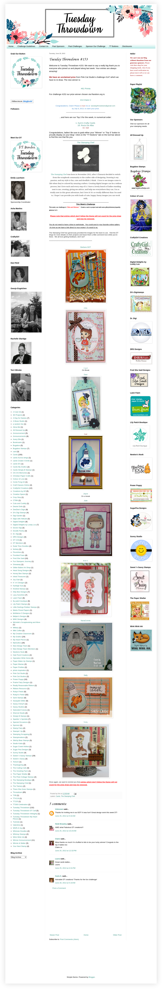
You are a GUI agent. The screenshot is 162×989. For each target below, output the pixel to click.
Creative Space (19, 494)
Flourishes (17, 552)
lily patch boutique (20, 601)
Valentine (16, 825)
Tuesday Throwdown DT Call (24, 811)
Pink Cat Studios (19, 676)
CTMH (15, 500)
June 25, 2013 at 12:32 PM (65, 851)
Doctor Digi (17, 528)
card (14, 452)
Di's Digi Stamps (19, 513)
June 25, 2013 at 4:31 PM (65, 868)
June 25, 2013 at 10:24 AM (65, 831)
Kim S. (85, 561)
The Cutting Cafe (19, 768)
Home (10, 46)
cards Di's (17, 464)
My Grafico (17, 637)
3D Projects (17, 415)
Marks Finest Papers (21, 610)
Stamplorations (19, 737)
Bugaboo (16, 445)
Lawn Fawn (17, 598)
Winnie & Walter (19, 843)
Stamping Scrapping (21, 734)
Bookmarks (17, 442)
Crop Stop (17, 497)
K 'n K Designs (19, 583)
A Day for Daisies (20, 418)
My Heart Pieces (19, 640)
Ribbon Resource (20, 689)
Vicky (86, 722)
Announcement (19, 433)
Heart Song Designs (21, 570)
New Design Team (20, 646)
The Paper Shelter (20, 774)
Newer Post (54, 935)
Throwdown (17, 792)
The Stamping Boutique (22, 780)
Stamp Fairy (18, 728)
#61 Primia (85, 88)
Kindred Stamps (19, 589)
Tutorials (16, 822)
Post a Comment (59, 888)
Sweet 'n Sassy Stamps (22, 756)
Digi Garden (17, 516)
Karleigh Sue (18, 586)
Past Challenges (75, 46)
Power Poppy (18, 679)
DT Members (18, 543)
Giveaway (17, 564)
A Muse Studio (18, 421)
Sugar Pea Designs (20, 750)
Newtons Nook (19, 652)
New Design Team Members (24, 649)
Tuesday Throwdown (21, 808)
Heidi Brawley (61, 824)
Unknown (59, 809)
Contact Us (43, 46)
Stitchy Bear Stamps (21, 740)
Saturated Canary (20, 710)
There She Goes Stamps (23, 789)
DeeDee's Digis (19, 510)
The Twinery (18, 786)
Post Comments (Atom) (69, 939)
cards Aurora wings (20, 458)
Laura (57, 859)
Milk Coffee (17, 631)
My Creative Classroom (22, 634)
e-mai (82, 106)
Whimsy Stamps (19, 834)
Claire (57, 839)
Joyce (85, 494)
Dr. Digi (16, 534)
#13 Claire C (85, 100)
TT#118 (16, 798)
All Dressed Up (19, 430)
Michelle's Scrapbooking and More (26, 622)
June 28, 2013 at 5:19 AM (65, 883)
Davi (85, 375)
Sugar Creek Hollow (21, 747)
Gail (85, 434)
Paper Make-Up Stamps (22, 661)
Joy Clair (16, 580)
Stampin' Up (18, 731)
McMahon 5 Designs (21, 613)
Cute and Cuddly (19, 503)
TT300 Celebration (20, 804)
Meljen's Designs (19, 616)
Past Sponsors (58, 46)
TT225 (15, 801)
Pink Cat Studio (19, 673)
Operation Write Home (22, 658)
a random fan (18, 424)
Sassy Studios (18, 707)
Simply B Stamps (20, 716)
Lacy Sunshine (19, 595)
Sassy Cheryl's (19, 704)
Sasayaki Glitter (19, 701)
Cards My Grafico (20, 467)
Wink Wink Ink (18, 837)
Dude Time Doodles (21, 546)
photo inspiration (19, 670)
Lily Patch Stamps (20, 604)
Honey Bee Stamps (20, 573)
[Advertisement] (85, 911)
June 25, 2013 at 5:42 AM (65, 816)
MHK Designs (18, 619)
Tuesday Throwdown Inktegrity (25, 814)
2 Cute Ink (17, 412)
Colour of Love (19, 479)
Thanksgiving (18, 765)
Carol (86, 368)
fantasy (16, 549)
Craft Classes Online (21, 485)
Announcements (19, 436)
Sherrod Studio (19, 713)
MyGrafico (17, 643)
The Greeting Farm (20, 771)
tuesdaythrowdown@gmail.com (103, 106)
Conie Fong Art (19, 482)
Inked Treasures (19, 577)
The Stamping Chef (59, 174)
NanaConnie (85, 621)
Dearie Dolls (18, 506)
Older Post (117, 935)
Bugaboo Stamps (20, 448)
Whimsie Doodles (20, 831)
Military (16, 628)
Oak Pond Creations (21, 655)
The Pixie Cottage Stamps (23, 777)
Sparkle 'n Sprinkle (20, 719)
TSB (14, 795)
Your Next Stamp (19, 846)
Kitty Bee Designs (20, 592)
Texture (16, 762)
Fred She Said (18, 558)
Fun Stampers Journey (22, 561)
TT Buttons (113, 46)
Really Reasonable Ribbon (23, 685)
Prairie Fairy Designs (21, 682)
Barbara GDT (85, 247)
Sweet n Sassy (19, 759)
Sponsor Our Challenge (95, 46)
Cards (58, 796)
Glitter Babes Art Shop (22, 568)
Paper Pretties (18, 667)
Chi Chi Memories (20, 473)
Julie (85, 501)
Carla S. (58, 876)
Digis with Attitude (20, 519)
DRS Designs (18, 537)
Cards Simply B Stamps (22, 470)
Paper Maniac (18, 664)
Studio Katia (18, 743)
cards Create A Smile (21, 461)
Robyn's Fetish (19, 695)
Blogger (92, 977)
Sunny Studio (18, 753)
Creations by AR (19, 491)
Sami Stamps (18, 698)
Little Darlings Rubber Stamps (25, 607)
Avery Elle (17, 439)
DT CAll (16, 540)
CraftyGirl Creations (21, 488)
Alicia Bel (16, 427)
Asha (86, 308)
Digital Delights (19, 522)
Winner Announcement (22, 840)
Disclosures (127, 46)
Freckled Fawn (19, 555)
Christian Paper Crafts (22, 476)
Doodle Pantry (18, 531)
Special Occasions (20, 722)
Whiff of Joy (17, 828)
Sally (86, 675)
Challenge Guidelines (26, 46)
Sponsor (16, 725)
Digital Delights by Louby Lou (24, 525)
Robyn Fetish (18, 692)
